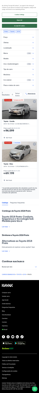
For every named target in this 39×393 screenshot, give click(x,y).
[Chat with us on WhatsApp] (35, 389)
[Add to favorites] (34, 101)
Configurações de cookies (9, 371)
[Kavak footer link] (7, 286)
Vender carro (6, 296)
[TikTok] (22, 336)
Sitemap (4, 378)
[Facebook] (3, 336)
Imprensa (5, 326)
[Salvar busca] (16, 95)
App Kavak (5, 300)
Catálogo (5, 203)
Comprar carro (6, 292)
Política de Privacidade (8, 364)
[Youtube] (12, 336)
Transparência (6, 374)
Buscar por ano (19, 267)
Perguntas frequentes (17, 203)
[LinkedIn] (17, 336)
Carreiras (4, 318)
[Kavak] (4, 3)
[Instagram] (8, 336)
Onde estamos (6, 303)
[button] (6, 31)
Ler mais (6, 227)
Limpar (29, 27)
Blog (3, 311)
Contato (4, 322)
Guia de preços (6, 315)
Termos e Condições (8, 367)
